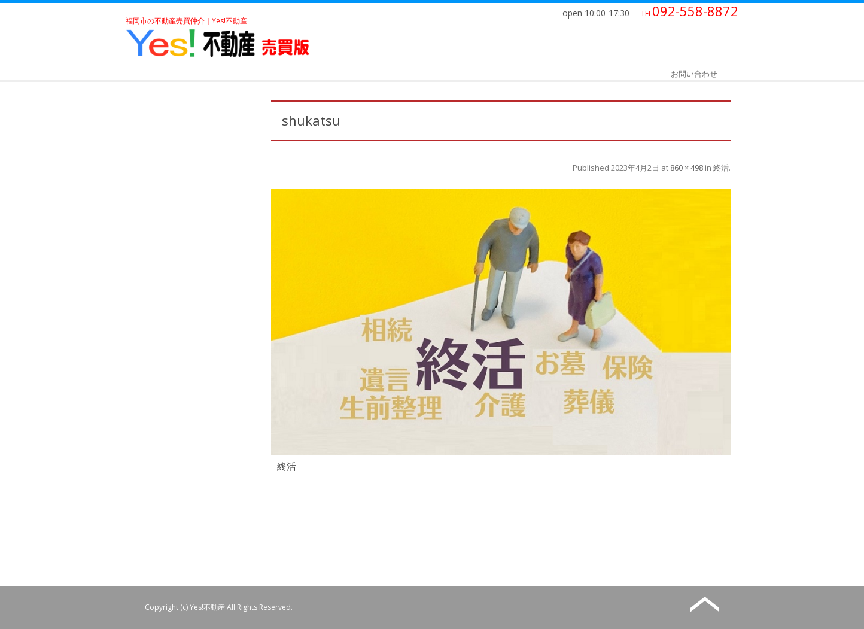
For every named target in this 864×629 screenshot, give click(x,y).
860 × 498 (686, 167)
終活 (721, 167)
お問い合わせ (694, 73)
